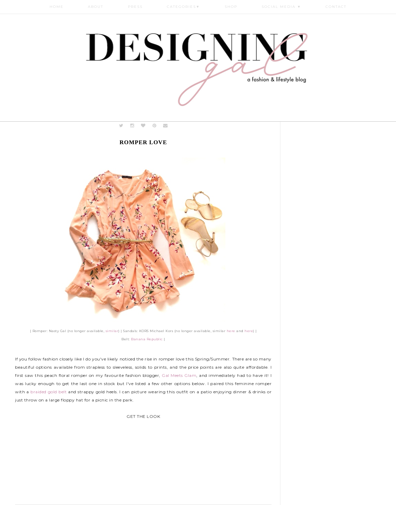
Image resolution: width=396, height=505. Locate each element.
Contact (336, 6)
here (231, 331)
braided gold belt (48, 391)
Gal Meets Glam (179, 375)
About (95, 6)
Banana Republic (147, 339)
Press (135, 6)
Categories (183, 6)
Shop (231, 6)
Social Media (281, 6)
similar (112, 331)
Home (57, 6)
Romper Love (143, 142)
